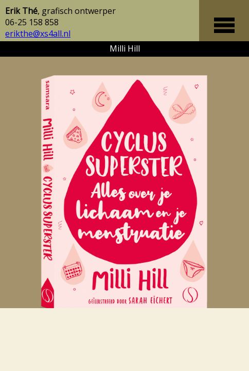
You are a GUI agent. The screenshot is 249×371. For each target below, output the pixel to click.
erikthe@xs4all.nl (37, 33)
